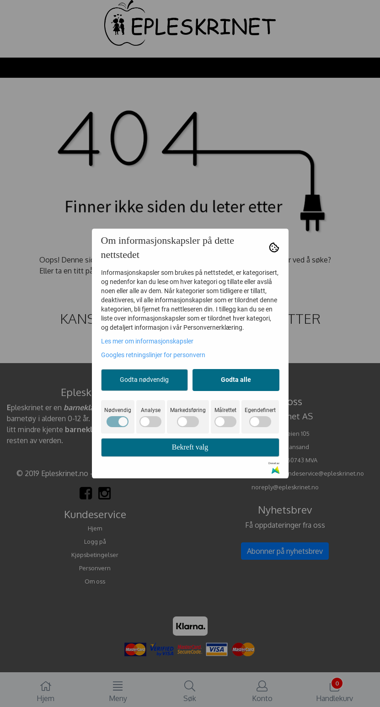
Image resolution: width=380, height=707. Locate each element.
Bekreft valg (190, 447)
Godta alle (236, 379)
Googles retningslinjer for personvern (153, 355)
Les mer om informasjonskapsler (147, 341)
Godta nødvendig (144, 379)
